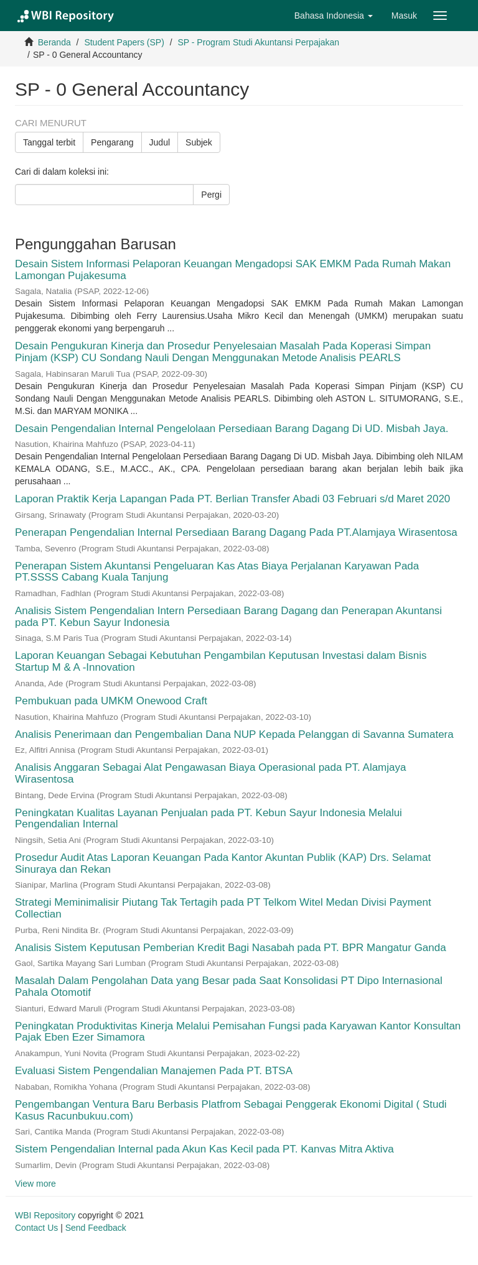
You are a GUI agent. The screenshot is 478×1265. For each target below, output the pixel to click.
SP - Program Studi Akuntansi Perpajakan (258, 42)
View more (35, 1184)
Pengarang (112, 142)
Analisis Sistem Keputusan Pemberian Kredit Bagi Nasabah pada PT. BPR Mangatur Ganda (230, 948)
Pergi (211, 195)
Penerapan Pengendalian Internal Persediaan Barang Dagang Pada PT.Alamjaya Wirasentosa (236, 532)
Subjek (198, 142)
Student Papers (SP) (124, 42)
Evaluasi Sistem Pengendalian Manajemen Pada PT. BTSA (153, 1071)
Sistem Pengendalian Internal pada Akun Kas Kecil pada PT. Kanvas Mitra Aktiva (204, 1149)
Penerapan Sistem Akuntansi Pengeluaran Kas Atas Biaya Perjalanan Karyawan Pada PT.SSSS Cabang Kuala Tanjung (217, 572)
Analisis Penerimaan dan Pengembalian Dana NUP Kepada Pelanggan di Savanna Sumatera (234, 734)
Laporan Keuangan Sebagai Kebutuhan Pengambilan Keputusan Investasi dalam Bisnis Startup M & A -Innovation (221, 661)
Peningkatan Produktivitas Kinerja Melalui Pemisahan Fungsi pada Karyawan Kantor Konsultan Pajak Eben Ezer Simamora (238, 1032)
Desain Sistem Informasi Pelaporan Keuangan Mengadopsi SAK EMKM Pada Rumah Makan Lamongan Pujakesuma (233, 270)
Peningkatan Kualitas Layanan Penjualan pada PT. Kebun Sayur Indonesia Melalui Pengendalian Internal (208, 818)
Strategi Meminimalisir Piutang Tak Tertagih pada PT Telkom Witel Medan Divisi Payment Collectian (223, 908)
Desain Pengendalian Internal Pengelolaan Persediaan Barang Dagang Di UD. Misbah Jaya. (232, 429)
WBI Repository (45, 1215)
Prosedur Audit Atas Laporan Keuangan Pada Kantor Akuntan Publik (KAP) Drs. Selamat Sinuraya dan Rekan (223, 863)
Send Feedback (95, 1228)
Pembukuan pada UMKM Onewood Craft (111, 701)
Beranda (54, 42)
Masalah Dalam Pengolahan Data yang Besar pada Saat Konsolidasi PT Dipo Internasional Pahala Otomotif (229, 986)
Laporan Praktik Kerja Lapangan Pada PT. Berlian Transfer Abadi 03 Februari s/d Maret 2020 (232, 499)
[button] (333, 15)
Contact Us (36, 1228)
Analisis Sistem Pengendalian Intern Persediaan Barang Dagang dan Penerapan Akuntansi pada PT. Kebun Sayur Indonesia (228, 616)
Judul (159, 142)
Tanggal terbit (49, 142)
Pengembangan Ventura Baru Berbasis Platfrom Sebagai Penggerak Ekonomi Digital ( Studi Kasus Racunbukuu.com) (231, 1110)
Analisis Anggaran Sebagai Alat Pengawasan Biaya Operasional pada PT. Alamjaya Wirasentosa (210, 773)
